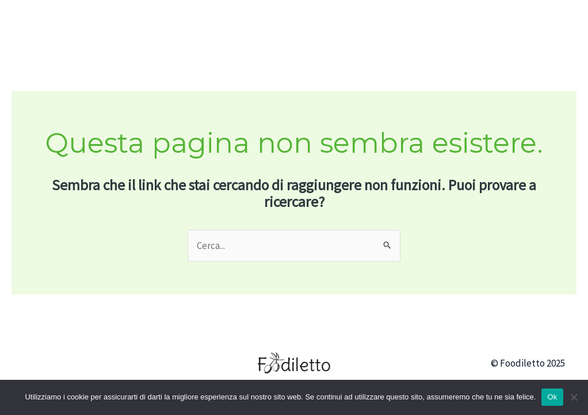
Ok (552, 397)
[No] (573, 397)
